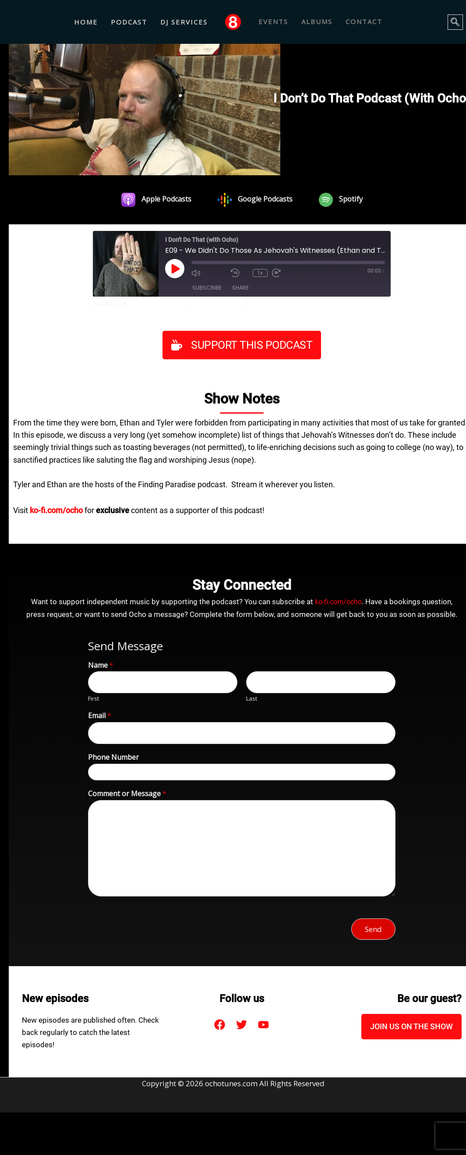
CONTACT (364, 22)
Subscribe (207, 288)
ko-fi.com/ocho (338, 601)
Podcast (129, 22)
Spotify (269, 303)
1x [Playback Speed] (260, 272)
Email (99, 715)
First (93, 698)
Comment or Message (127, 793)
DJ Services (184, 22)
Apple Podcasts (157, 303)
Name (100, 665)
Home (86, 22)
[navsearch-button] (455, 22)
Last (251, 698)
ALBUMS (316, 22)
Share (240, 288)
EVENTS (273, 22)
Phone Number (113, 757)
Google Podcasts (220, 303)
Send (373, 929)
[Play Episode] (174, 268)
